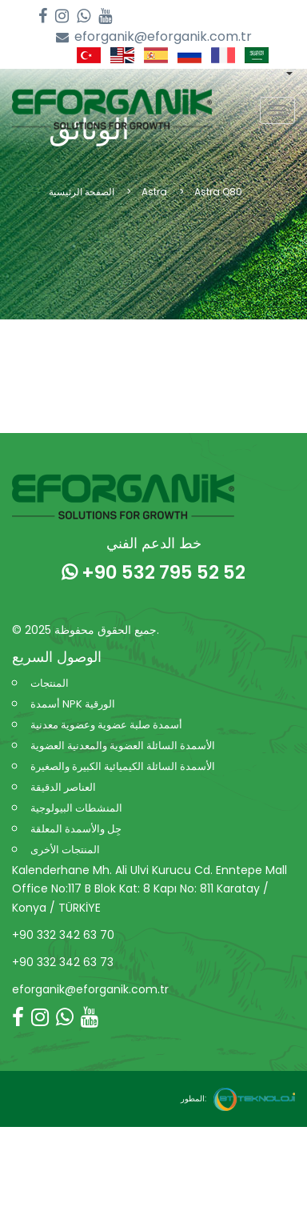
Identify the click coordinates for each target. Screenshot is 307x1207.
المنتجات (49, 683)
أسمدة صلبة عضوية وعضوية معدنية (106, 724)
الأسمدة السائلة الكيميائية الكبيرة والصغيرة (122, 766)
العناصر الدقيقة (63, 787)
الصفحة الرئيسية (81, 191)
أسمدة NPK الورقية (72, 704)
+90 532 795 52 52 (153, 572)
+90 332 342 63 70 (63, 935)
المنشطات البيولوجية (76, 808)
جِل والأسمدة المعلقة (76, 828)
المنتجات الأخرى (65, 849)
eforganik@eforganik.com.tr (154, 37)
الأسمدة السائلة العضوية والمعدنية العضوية (122, 745)
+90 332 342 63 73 (63, 962)
